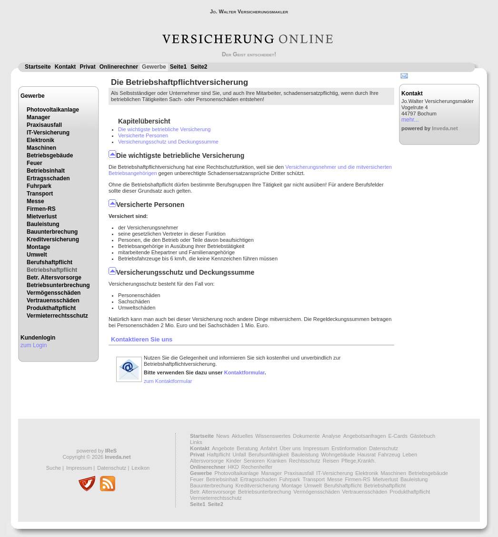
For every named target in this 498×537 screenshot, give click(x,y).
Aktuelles (242, 436)
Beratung (247, 448)
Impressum (79, 468)
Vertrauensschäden (53, 300)
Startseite (38, 66)
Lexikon (140, 468)
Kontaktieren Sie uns (141, 339)
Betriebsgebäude (50, 155)
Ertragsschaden (48, 178)
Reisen (331, 461)
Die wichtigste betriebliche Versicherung (164, 129)
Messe (35, 201)
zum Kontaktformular (168, 381)
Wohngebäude (338, 454)
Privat (87, 66)
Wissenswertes (272, 436)
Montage (38, 247)
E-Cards (398, 436)
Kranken (277, 461)
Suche (53, 468)
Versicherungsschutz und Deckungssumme (168, 142)
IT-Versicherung (48, 132)
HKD (233, 467)
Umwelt (37, 254)
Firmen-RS (41, 209)
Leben (410, 454)
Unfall (239, 454)
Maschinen (41, 148)
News (222, 436)
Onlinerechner (119, 66)
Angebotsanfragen (364, 436)
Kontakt (65, 66)
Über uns (290, 448)
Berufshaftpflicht (49, 262)
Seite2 (198, 66)
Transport (40, 193)
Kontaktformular (244, 372)
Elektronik (40, 140)
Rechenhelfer (256, 467)
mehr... (410, 119)
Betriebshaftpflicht (52, 270)
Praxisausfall (44, 125)
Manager (38, 117)
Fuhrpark (39, 186)
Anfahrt (268, 448)
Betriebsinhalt (46, 170)
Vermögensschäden (53, 292)
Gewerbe (154, 66)
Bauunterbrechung (52, 231)
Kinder (233, 461)
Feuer (34, 163)
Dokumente (306, 436)
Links (196, 442)
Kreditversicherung (53, 239)
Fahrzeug (389, 454)
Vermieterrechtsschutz (57, 315)
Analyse (331, 436)
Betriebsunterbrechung (58, 285)
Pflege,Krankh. (358, 461)
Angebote (223, 448)
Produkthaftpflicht (51, 308)
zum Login (33, 345)
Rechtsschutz (304, 461)
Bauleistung (43, 224)
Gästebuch (422, 436)
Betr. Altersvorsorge (54, 277)
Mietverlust (42, 216)
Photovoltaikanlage (53, 109)
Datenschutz (111, 468)
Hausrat (367, 454)
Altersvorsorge (207, 461)
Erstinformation (349, 448)
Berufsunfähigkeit (269, 454)
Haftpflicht (218, 454)
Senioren (254, 461)
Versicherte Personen (143, 135)
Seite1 (178, 66)
